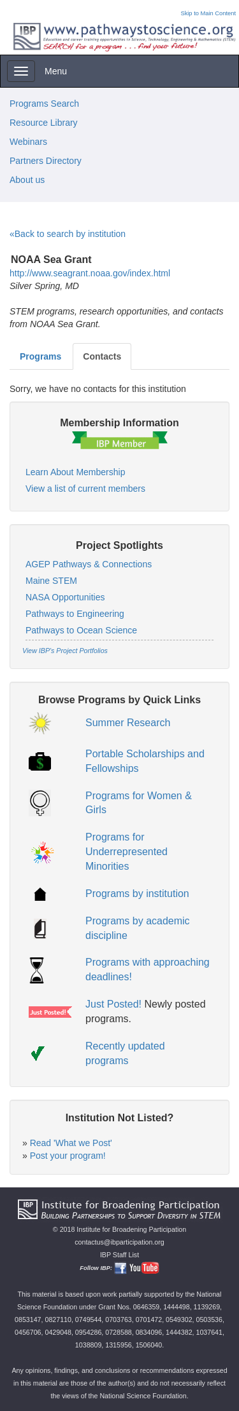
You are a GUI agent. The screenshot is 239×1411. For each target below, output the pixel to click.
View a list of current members (85, 488)
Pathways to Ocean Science (81, 630)
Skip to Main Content (208, 13)
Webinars (28, 142)
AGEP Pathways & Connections (88, 564)
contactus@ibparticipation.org (119, 1242)
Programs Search (44, 103)
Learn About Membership (75, 472)
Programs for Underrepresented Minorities (126, 852)
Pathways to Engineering (74, 614)
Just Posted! (113, 1004)
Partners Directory (46, 161)
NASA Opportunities (65, 597)
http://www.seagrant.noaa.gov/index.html (90, 273)
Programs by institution (137, 893)
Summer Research (127, 722)
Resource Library (44, 123)
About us (27, 180)
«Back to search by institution (68, 234)
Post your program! (68, 1156)
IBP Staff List (119, 1255)
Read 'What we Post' (71, 1143)
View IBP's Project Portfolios (65, 650)
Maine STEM (51, 581)
